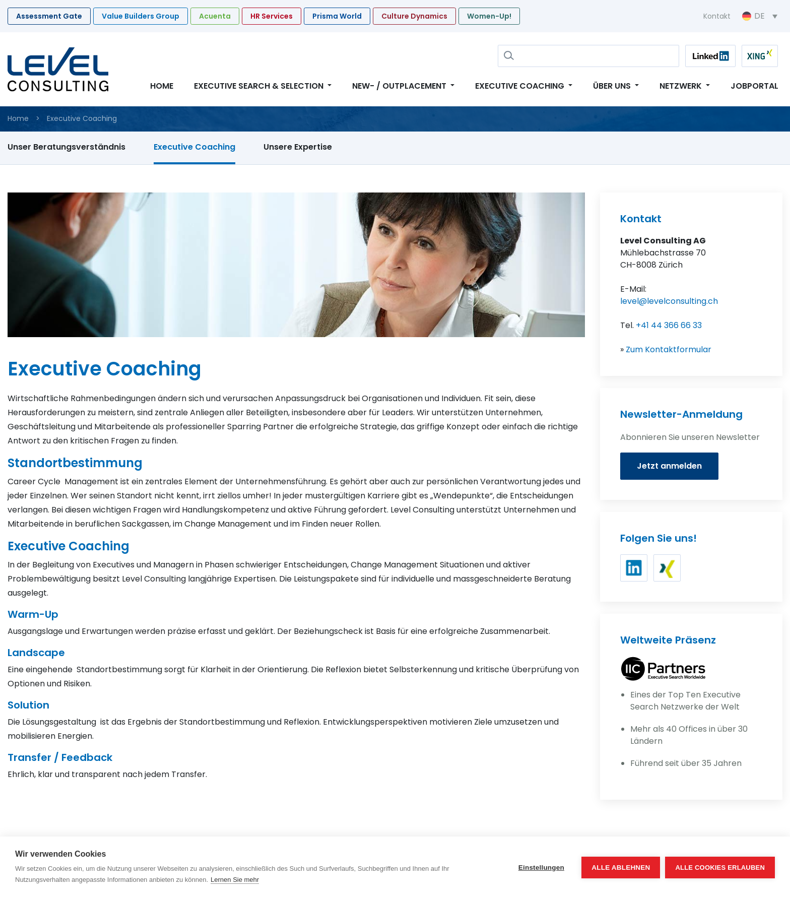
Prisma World (337, 16)
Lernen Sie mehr (235, 879)
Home (161, 86)
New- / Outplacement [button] (400, 86)
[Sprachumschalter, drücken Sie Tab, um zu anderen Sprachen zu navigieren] (759, 16)
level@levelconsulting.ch (669, 301)
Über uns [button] (613, 86)
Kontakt (717, 16)
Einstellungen (541, 867)
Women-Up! (489, 16)
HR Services (271, 16)
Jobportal (754, 86)
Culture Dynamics (414, 16)
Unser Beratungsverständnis (66, 147)
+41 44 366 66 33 (669, 325)
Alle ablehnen (620, 867)
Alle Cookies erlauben (720, 867)
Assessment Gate (49, 16)
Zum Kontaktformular (668, 349)
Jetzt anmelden (669, 466)
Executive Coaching (194, 147)
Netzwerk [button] (682, 86)
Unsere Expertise (298, 147)
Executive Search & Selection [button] (259, 86)
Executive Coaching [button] (520, 86)
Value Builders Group (140, 16)
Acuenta (215, 16)
